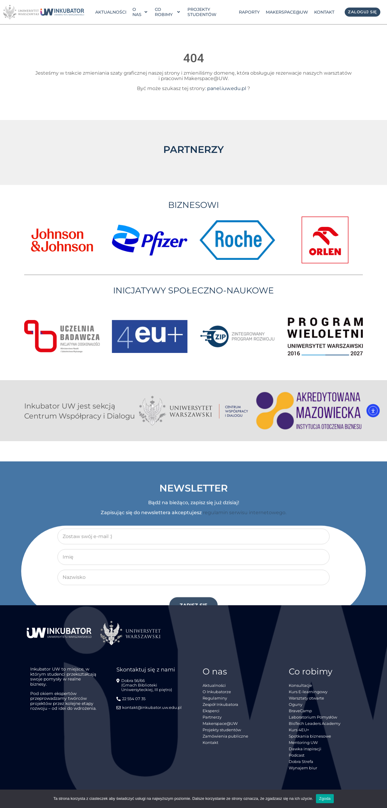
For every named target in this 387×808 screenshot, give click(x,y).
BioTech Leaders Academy (314, 723)
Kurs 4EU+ (299, 730)
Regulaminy (215, 698)
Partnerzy (212, 717)
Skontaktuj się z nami (145, 669)
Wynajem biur (303, 768)
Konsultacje (300, 685)
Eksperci (211, 711)
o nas (139, 12)
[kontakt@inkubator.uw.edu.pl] (149, 710)
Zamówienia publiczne (225, 736)
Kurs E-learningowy (308, 692)
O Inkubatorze (217, 692)
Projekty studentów (201, 12)
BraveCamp (300, 711)
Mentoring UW (303, 742)
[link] (62, 12)
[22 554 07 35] (131, 701)
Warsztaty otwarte (306, 698)
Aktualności (110, 12)
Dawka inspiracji (305, 749)
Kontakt (324, 12)
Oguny (295, 704)
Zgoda (324, 798)
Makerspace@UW (287, 12)
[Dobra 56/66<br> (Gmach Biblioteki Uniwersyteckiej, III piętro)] (150, 687)
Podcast (296, 755)
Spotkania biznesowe (310, 736)
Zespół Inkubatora (220, 704)
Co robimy (167, 12)
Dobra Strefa (301, 761)
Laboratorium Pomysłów (313, 717)
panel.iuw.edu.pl (226, 88)
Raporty (249, 12)
